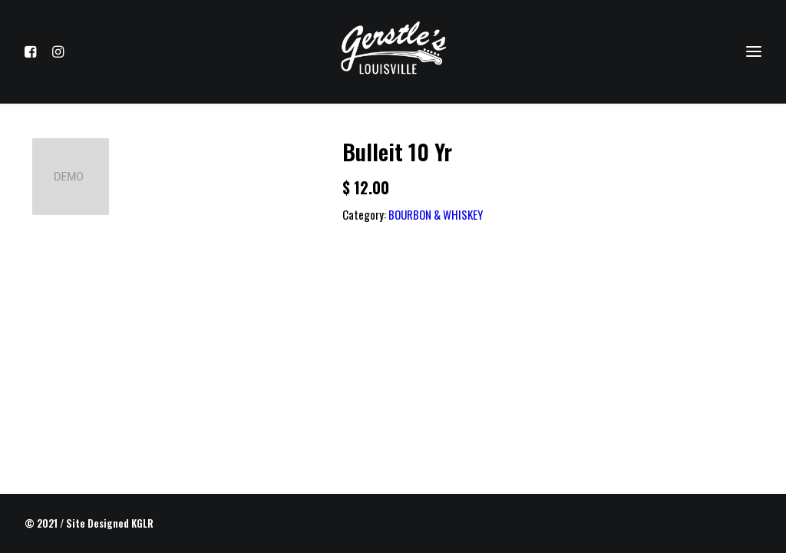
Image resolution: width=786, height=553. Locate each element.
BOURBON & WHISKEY (435, 214)
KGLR (142, 523)
